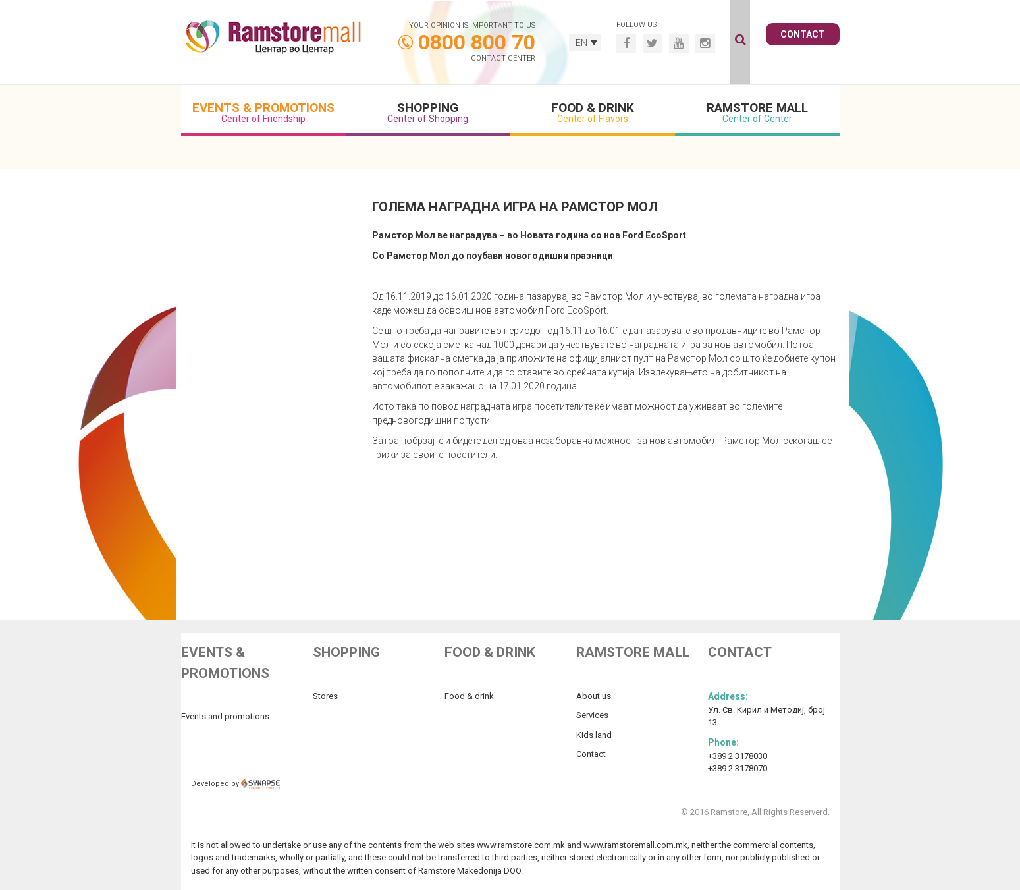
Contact (802, 34)
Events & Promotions (263, 112)
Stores (325, 696)
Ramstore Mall (757, 112)
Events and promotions (225, 716)
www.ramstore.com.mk (521, 845)
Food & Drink (592, 112)
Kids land (594, 735)
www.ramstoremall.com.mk (635, 845)
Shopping (428, 112)
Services (592, 715)
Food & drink (469, 696)
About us (593, 696)
